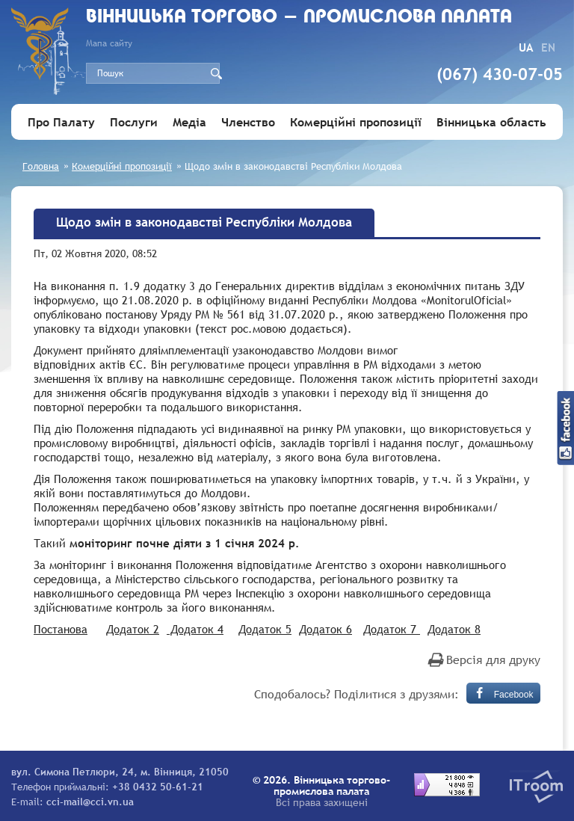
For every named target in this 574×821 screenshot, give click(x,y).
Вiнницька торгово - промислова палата (299, 17)
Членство (248, 122)
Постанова (60, 628)
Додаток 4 (195, 628)
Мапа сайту (109, 43)
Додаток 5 (264, 628)
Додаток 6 (325, 628)
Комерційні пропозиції (356, 122)
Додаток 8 (454, 628)
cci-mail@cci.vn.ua (90, 801)
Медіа (189, 122)
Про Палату (61, 122)
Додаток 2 (132, 628)
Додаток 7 (391, 628)
